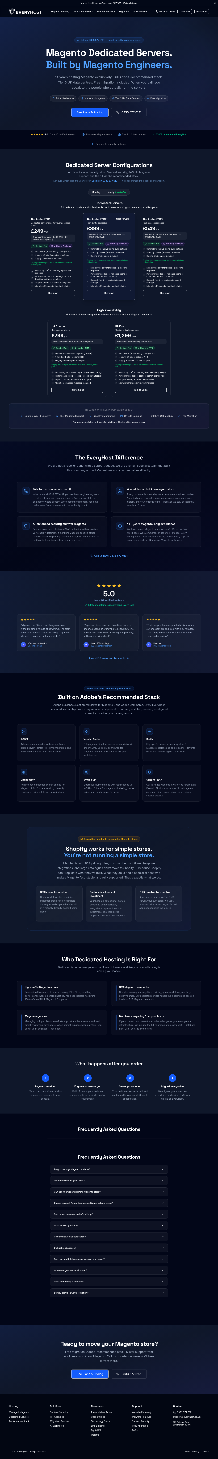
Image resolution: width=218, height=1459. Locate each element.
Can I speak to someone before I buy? (109, 1214)
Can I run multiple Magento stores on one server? (109, 1259)
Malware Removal (141, 1416)
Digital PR (96, 1430)
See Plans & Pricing (90, 112)
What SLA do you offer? (109, 1225)
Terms (187, 1451)
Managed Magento (19, 1412)
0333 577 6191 (128, 112)
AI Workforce (140, 11)
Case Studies (98, 1416)
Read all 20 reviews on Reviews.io (109, 658)
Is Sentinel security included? (109, 1180)
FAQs (135, 1430)
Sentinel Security (106, 11)
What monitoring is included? (109, 1281)
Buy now (53, 293)
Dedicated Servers (83, 11)
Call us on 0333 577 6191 (105, 180)
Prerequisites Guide (101, 1412)
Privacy (195, 1451)
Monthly (96, 192)
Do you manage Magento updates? (109, 1169)
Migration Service (59, 1421)
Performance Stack (19, 1421)
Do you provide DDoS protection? (109, 1292)
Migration (124, 11)
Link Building (98, 1425)
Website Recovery (141, 1412)
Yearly (117, 192)
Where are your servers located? (109, 1270)
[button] (53, 256)
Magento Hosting (60, 11)
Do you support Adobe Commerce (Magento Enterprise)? (109, 1203)
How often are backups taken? (109, 1236)
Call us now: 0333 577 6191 (109, 555)
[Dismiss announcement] (215, 3)
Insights (95, 1434)
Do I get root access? (109, 1247)
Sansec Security (140, 1421)
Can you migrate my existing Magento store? (109, 1191)
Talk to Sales (77, 389)
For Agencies (57, 1416)
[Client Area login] (184, 11)
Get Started (202, 11)
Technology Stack (100, 1421)
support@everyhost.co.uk (187, 1416)
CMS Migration (140, 1425)
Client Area (185, 11)
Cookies (205, 1451)
